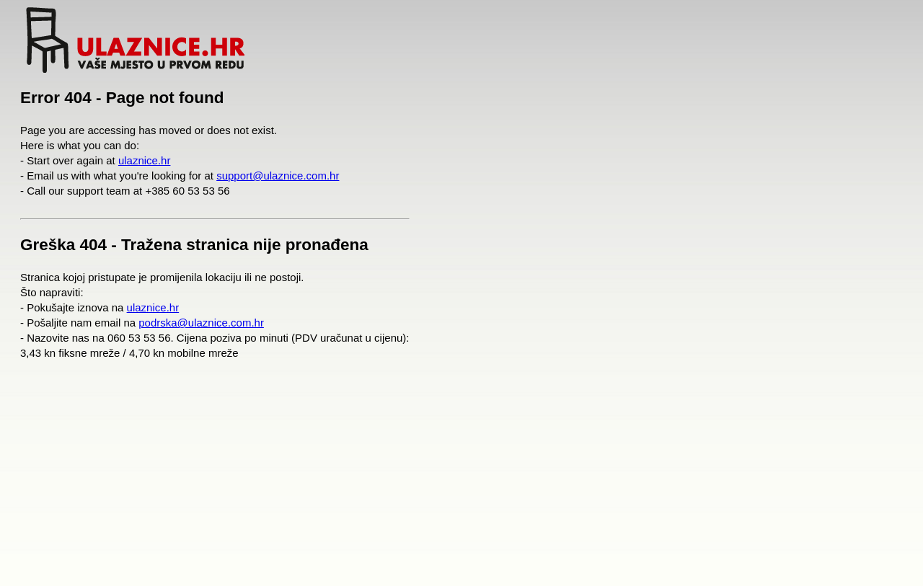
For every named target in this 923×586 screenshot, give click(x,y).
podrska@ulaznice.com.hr (201, 322)
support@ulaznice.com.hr (277, 175)
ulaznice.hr (144, 160)
